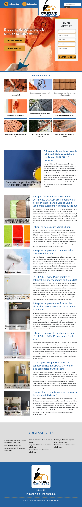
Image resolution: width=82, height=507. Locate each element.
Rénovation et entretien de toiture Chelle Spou (40, 451)
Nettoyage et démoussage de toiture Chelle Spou (64, 441)
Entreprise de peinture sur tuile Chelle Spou (64, 446)
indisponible (11, 4)
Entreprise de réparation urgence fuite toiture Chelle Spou (15, 441)
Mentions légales (53, 500)
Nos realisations (14, 40)
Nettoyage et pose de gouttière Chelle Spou (14, 449)
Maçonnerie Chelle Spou (12, 445)
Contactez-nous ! (15, 48)
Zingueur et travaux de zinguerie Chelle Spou (40, 446)
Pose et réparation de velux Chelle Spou (40, 441)
